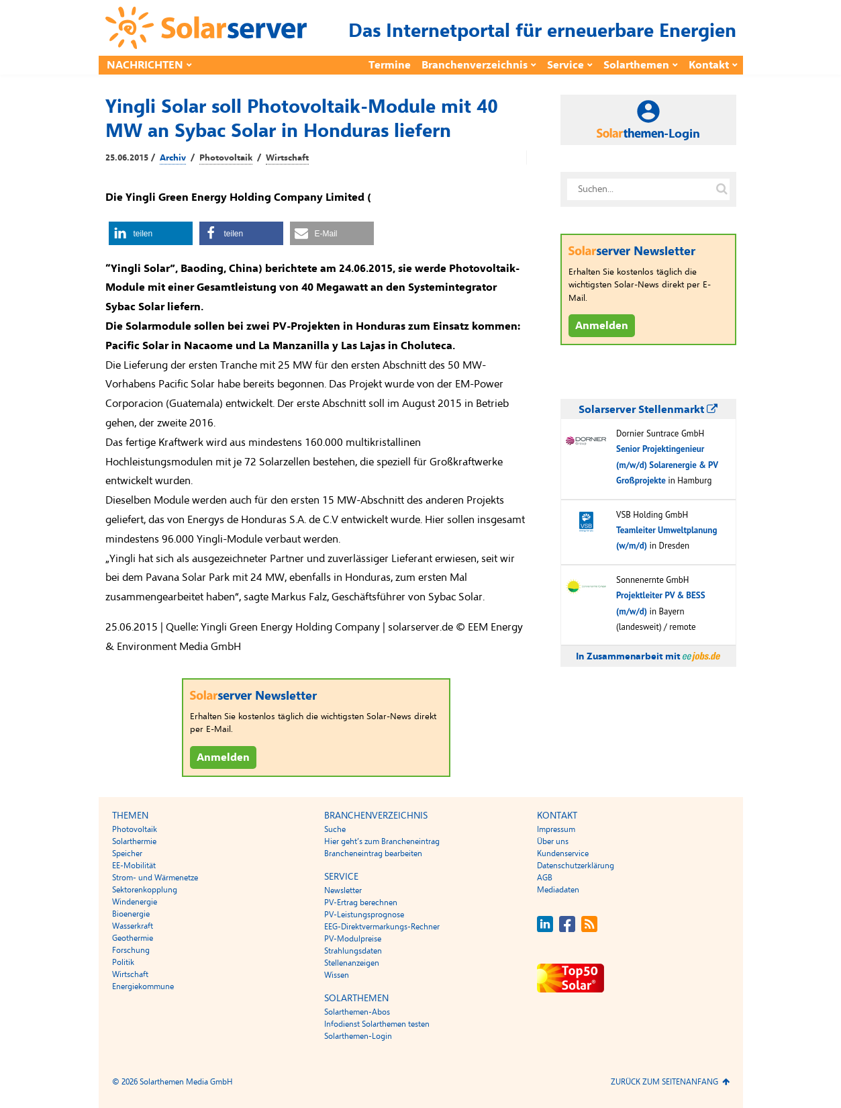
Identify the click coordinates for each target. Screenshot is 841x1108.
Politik (123, 962)
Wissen (336, 975)
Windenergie (134, 901)
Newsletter (343, 890)
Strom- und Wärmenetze (155, 877)
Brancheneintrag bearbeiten (373, 853)
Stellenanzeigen (351, 963)
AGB (544, 877)
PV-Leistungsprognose (364, 914)
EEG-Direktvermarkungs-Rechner (382, 926)
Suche (335, 829)
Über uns (552, 841)
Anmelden (223, 757)
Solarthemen (636, 65)
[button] (151, 233)
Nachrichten (145, 65)
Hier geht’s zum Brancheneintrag (382, 841)
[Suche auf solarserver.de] (722, 189)
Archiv (173, 158)
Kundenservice (563, 853)
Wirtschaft (287, 158)
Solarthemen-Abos (357, 1012)
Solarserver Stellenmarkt (648, 409)
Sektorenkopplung (144, 889)
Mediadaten (558, 889)
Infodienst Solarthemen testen (377, 1024)
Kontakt (709, 65)
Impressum (556, 829)
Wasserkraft (132, 926)
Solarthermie (134, 841)
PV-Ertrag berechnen (360, 902)
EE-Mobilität (134, 865)
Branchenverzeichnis (475, 65)
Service (565, 65)
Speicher (127, 853)
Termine (389, 65)
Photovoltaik (225, 158)
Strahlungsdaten (353, 950)
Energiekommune (143, 986)
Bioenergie (131, 914)
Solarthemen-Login (358, 1036)
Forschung (131, 950)
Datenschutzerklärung (575, 865)
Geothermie (132, 938)
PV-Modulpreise (352, 938)
